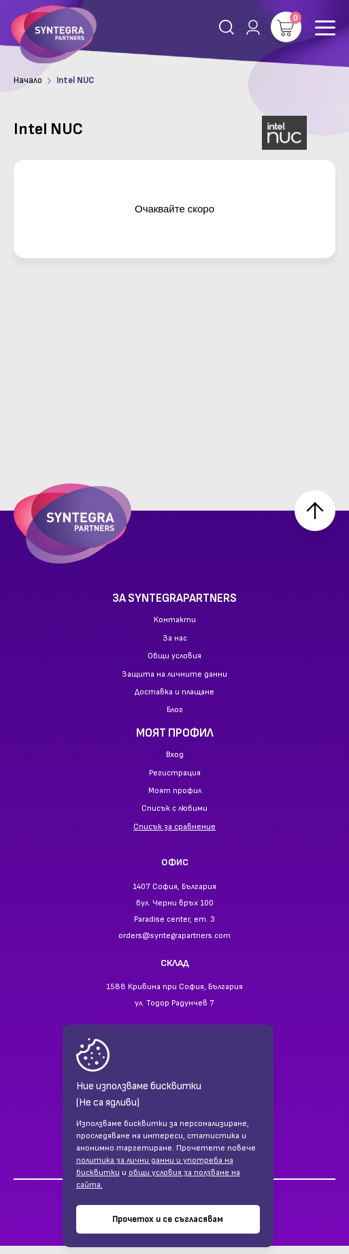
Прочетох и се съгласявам (167, 1219)
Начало (28, 80)
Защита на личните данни (174, 682)
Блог (175, 718)
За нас (175, 646)
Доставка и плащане (174, 700)
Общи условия (174, 664)
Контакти (175, 628)
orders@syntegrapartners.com (174, 943)
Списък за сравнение (174, 834)
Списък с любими (174, 817)
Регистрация (175, 781)
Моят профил (174, 799)
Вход (175, 763)
